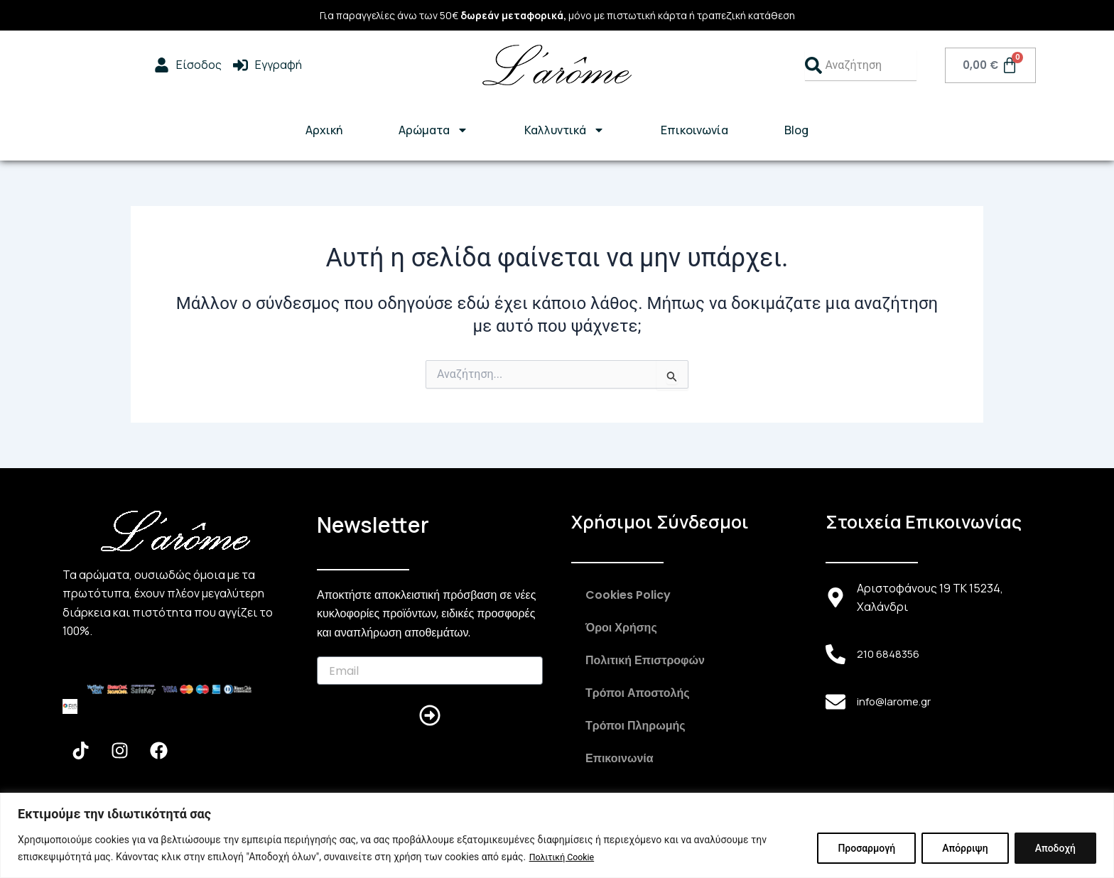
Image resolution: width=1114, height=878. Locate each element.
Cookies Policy (628, 595)
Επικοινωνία (694, 130)
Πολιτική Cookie (566, 857)
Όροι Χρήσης (621, 627)
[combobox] (860, 65)
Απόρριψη (965, 849)
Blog (796, 130)
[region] (557, 835)
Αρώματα (433, 130)
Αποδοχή (1055, 849)
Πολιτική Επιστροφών (645, 660)
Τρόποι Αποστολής (637, 693)
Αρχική (323, 130)
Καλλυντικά (564, 130)
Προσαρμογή (866, 849)
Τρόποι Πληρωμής (635, 725)
